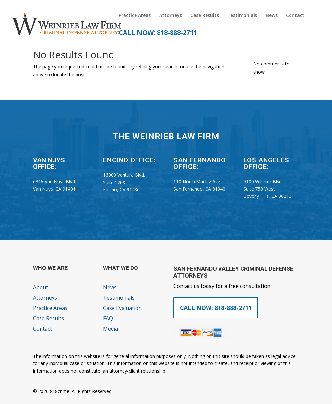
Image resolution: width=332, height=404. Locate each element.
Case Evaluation (122, 308)
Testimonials (242, 15)
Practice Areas (135, 15)
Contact (295, 15)
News (272, 15)
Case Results (204, 15)
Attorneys (170, 15)
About (40, 287)
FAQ (108, 318)
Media (110, 328)
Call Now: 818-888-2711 (216, 308)
